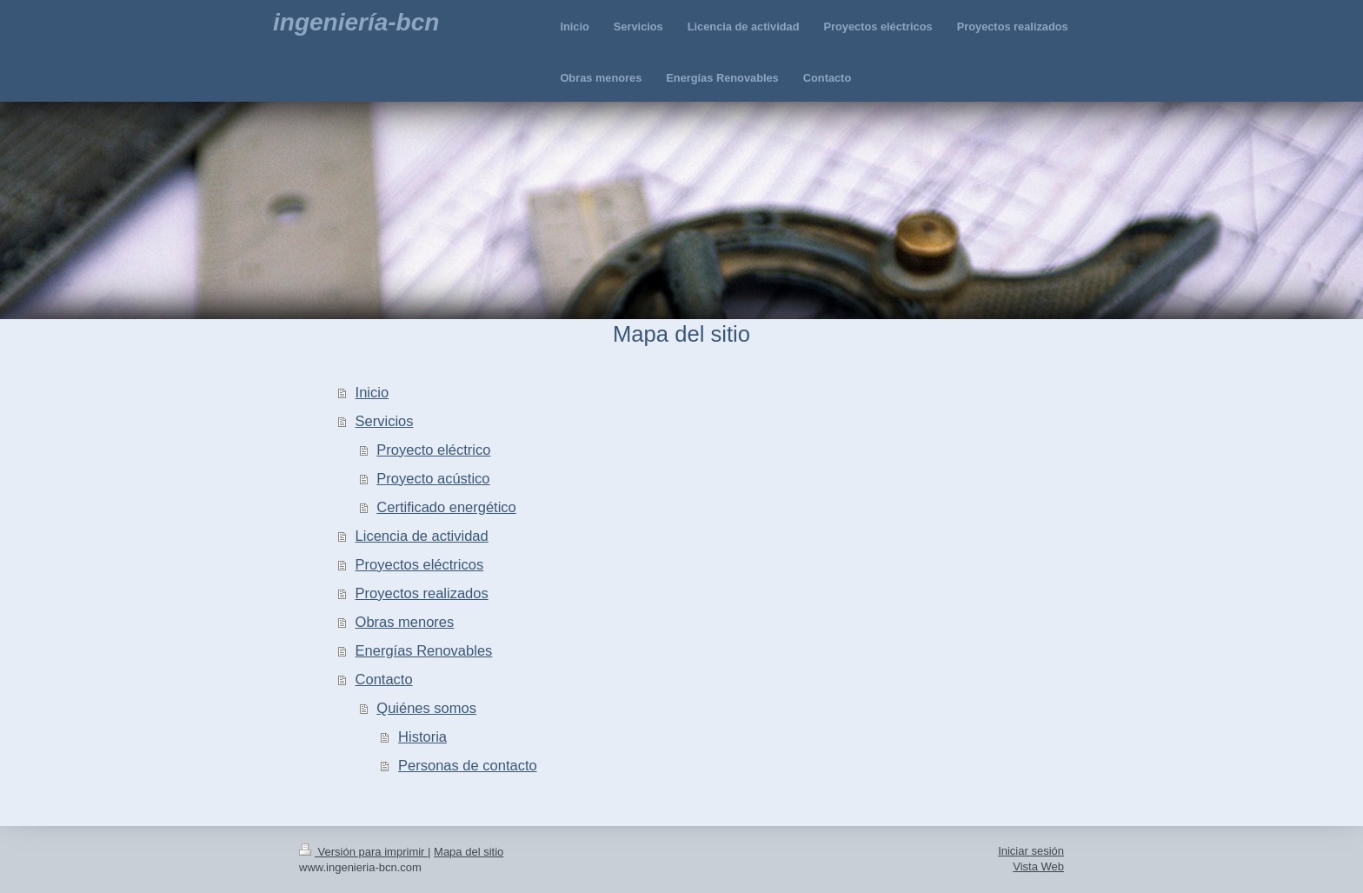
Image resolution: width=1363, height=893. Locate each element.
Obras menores (405, 622)
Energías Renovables (424, 650)
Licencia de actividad (422, 535)
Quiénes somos (426, 708)
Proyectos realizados (422, 593)
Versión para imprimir (363, 851)
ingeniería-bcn (356, 22)
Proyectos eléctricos (420, 564)
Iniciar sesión (1031, 850)
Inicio (372, 392)
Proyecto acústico (432, 478)
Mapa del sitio (468, 851)
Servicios (385, 421)
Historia (422, 736)
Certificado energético (446, 507)
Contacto (384, 679)
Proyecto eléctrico (433, 449)
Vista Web (1038, 866)
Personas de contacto (467, 765)
